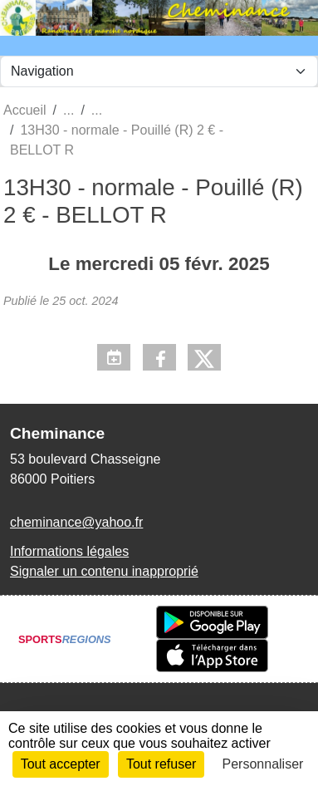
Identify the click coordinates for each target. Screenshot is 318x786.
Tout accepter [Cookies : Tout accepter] (60, 764)
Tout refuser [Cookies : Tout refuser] (161, 764)
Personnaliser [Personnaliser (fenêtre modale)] (263, 764)
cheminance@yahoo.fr (76, 522)
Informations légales (69, 551)
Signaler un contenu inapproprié (104, 571)
